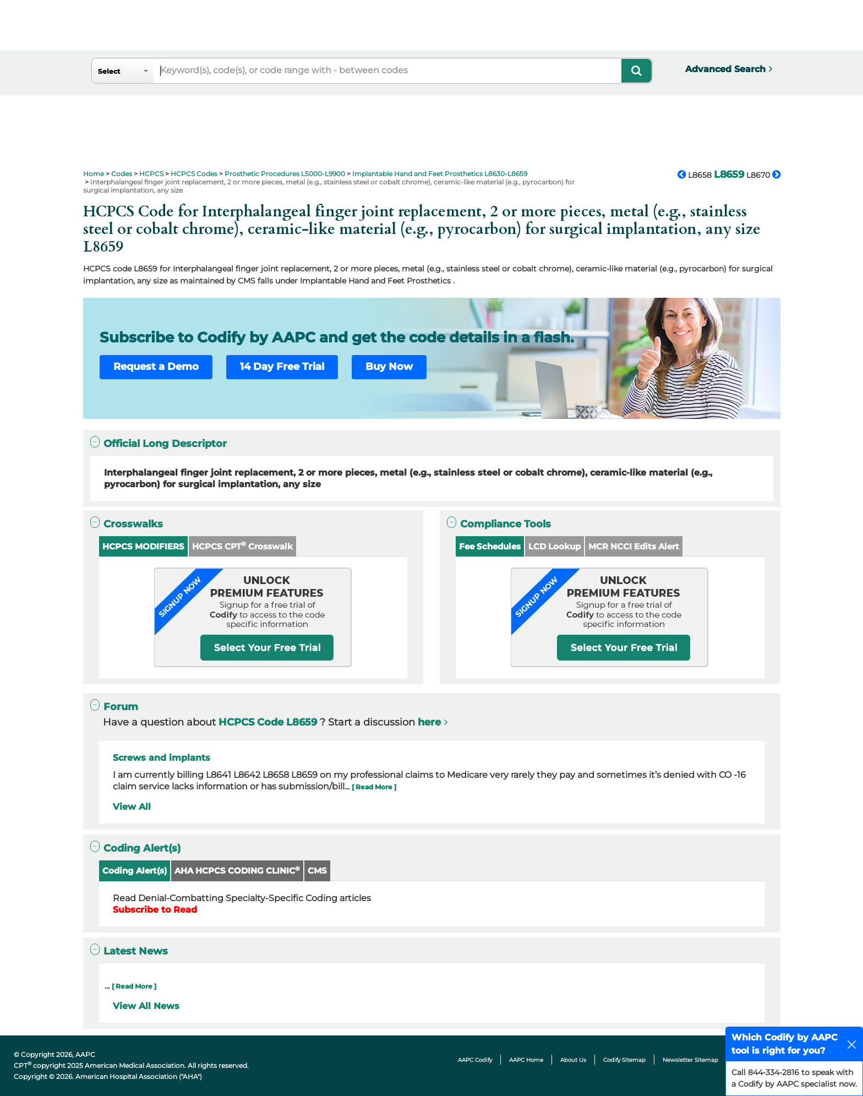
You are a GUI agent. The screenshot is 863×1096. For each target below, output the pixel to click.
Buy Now (389, 367)
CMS (317, 870)
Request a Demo (156, 367)
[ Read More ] (374, 787)
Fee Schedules (490, 546)
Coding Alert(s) (134, 870)
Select (109, 71)
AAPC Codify (475, 1060)
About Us (573, 1060)
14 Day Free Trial (282, 367)
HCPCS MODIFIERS (143, 546)
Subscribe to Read (155, 909)
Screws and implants (161, 758)
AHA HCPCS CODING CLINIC (237, 870)
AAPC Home (526, 1060)
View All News (146, 1006)
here (429, 722)
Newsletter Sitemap (690, 1060)
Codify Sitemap (624, 1060)
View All (132, 806)
